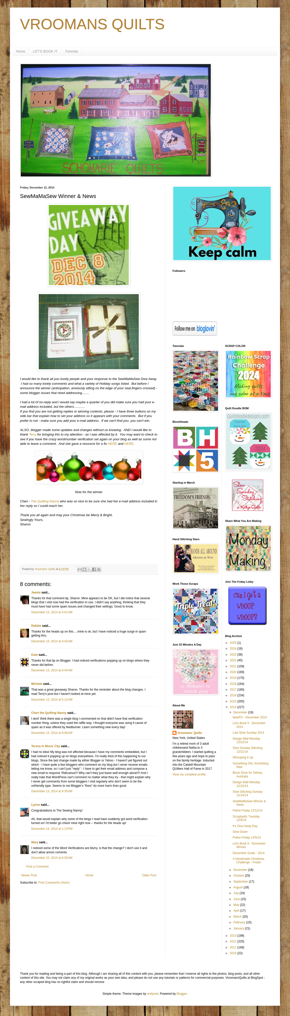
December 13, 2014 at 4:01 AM (51, 612)
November (240, 870)
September (241, 881)
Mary (34, 842)
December (240, 712)
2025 (233, 643)
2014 (233, 707)
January (239, 928)
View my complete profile (189, 774)
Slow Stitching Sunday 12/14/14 (247, 793)
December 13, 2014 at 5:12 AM (51, 699)
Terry (32, 434)
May (236, 905)
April (236, 910)
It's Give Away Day (244, 826)
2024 (233, 648)
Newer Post (29, 875)
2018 (233, 684)
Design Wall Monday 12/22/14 (246, 740)
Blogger (181, 993)
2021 (233, 666)
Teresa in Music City (45, 746)
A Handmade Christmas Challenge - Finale (248, 860)
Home (20, 51)
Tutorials (71, 51)
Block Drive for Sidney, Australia (247, 774)
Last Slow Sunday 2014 (248, 732)
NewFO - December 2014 (249, 717)
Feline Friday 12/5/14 (246, 837)
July (236, 893)
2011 (233, 947)
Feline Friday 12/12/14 (247, 810)
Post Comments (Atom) (54, 882)
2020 (233, 672)
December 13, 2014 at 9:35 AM (51, 791)
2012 (233, 941)
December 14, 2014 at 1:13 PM (51, 829)
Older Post (149, 875)
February (239, 922)
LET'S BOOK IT (45, 51)
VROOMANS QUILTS (92, 24)
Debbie (36, 626)
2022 (233, 660)
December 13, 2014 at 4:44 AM (51, 670)
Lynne (35, 804)
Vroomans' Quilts (190, 733)
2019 (233, 678)
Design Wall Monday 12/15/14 (246, 783)
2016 (233, 695)
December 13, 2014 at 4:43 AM (51, 641)
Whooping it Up (242, 757)
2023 (233, 654)
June (236, 899)
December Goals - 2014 (248, 853)
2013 (233, 935)
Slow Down (240, 832)
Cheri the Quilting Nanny (48, 713)
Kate (34, 655)
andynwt (152, 993)
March (237, 916)
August (238, 887)
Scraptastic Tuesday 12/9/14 (246, 818)
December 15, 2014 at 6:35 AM (51, 858)
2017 (233, 689)
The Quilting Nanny (45, 501)
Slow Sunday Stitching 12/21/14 (247, 749)
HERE (112, 444)
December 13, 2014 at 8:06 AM (51, 733)
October (239, 875)
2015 (233, 701)
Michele (36, 684)
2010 (233, 953)
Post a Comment (37, 866)
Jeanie (35, 592)
